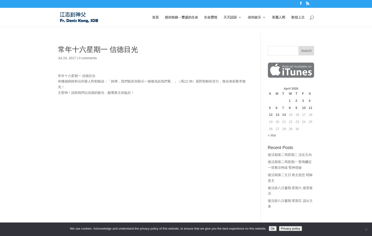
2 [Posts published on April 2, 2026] (296, 101)
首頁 (155, 17)
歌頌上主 (298, 17)
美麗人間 (278, 17)
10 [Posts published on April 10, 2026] (304, 108)
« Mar (272, 135)
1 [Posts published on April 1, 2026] (290, 101)
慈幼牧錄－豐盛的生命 (181, 17)
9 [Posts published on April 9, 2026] (296, 108)
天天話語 (230, 17)
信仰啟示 (254, 17)
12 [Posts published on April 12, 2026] (271, 115)
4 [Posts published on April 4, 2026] (310, 101)
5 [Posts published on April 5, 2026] (270, 108)
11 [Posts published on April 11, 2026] (310, 108)
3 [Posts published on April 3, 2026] (303, 101)
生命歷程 (210, 17)
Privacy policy (290, 228)
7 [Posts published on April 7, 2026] (283, 108)
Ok (273, 228)
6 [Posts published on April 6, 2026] (276, 108)
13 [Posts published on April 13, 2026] (277, 115)
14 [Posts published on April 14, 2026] (284, 115)
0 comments (88, 58)
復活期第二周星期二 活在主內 (290, 155)
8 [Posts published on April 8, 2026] (290, 108)
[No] (366, 229)
